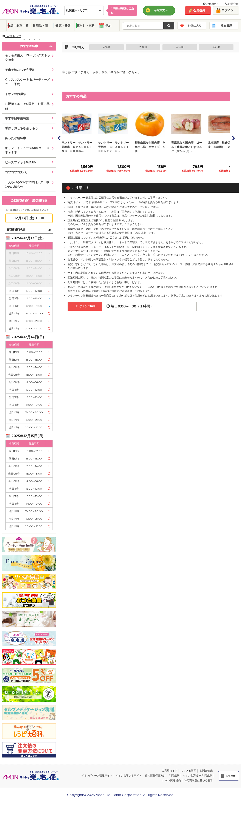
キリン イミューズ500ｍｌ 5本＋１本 (27, 150)
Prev (59, 138)
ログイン (227, 10)
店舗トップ (11, 36)
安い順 (180, 47)
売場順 (143, 47)
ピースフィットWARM (21, 162)
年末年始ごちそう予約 (20, 70)
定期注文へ (161, 10)
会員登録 (199, 10)
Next (233, 138)
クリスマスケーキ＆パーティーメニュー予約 (27, 82)
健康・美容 (63, 26)
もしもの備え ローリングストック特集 (27, 57)
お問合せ (231, 3)
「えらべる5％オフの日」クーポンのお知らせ (27, 184)
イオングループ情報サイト (96, 775)
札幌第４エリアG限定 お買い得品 (27, 106)
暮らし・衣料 (86, 26)
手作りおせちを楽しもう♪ (22, 128)
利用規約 (174, 775)
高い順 (216, 47)
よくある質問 (188, 770)
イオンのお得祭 (15, 94)
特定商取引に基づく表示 (198, 780)
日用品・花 (40, 26)
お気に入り (195, 25)
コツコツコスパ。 (17, 172)
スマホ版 (230, 775)
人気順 (106, 47)
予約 (108, 26)
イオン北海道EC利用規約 (197, 775)
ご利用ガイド (212, 3)
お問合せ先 (206, 770)
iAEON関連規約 (171, 780)
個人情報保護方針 (155, 775)
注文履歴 (226, 25)
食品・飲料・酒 (17, 26)
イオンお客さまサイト (129, 775)
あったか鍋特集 (15, 138)
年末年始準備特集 (17, 118)
